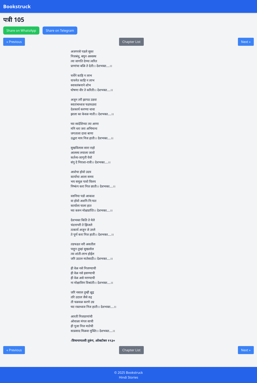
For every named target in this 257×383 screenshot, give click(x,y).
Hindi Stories (128, 377)
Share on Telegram (60, 30)
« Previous (14, 42)
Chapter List (131, 42)
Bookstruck (17, 6)
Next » (246, 42)
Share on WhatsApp (21, 30)
